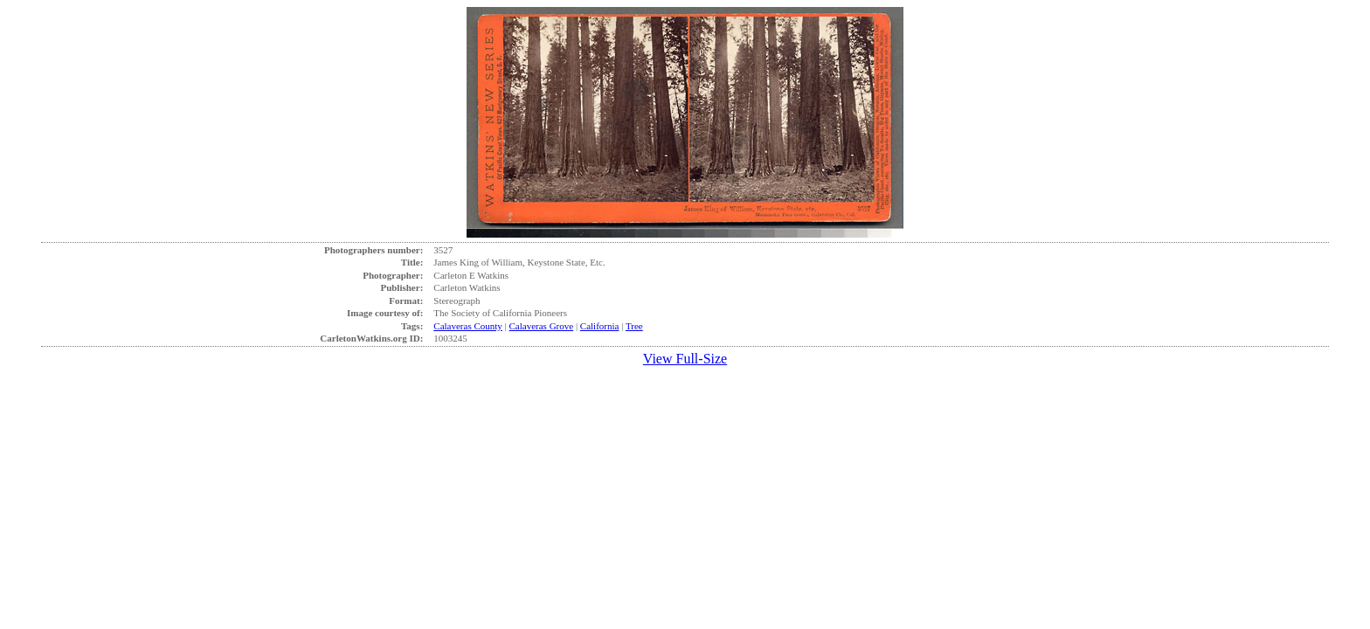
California (599, 326)
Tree (634, 326)
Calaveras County (467, 326)
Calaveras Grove (541, 326)
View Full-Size (685, 358)
